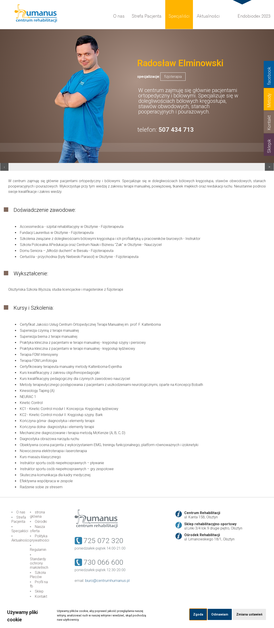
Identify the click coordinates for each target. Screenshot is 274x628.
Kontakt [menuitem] (41, 596)
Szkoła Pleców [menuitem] (38, 574)
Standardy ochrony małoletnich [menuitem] (39, 563)
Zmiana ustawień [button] (249, 614)
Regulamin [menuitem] (38, 550)
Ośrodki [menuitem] (41, 521)
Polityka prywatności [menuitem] (39, 538)
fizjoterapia (173, 76)
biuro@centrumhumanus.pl (107, 580)
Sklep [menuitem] (39, 591)
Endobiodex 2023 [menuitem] (254, 16)
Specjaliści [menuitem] (179, 16)
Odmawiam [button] (219, 614)
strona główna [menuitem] (37, 514)
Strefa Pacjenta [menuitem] (146, 16)
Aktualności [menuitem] (208, 16)
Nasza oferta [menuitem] (37, 529)
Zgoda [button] (198, 614)
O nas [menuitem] (119, 16)
